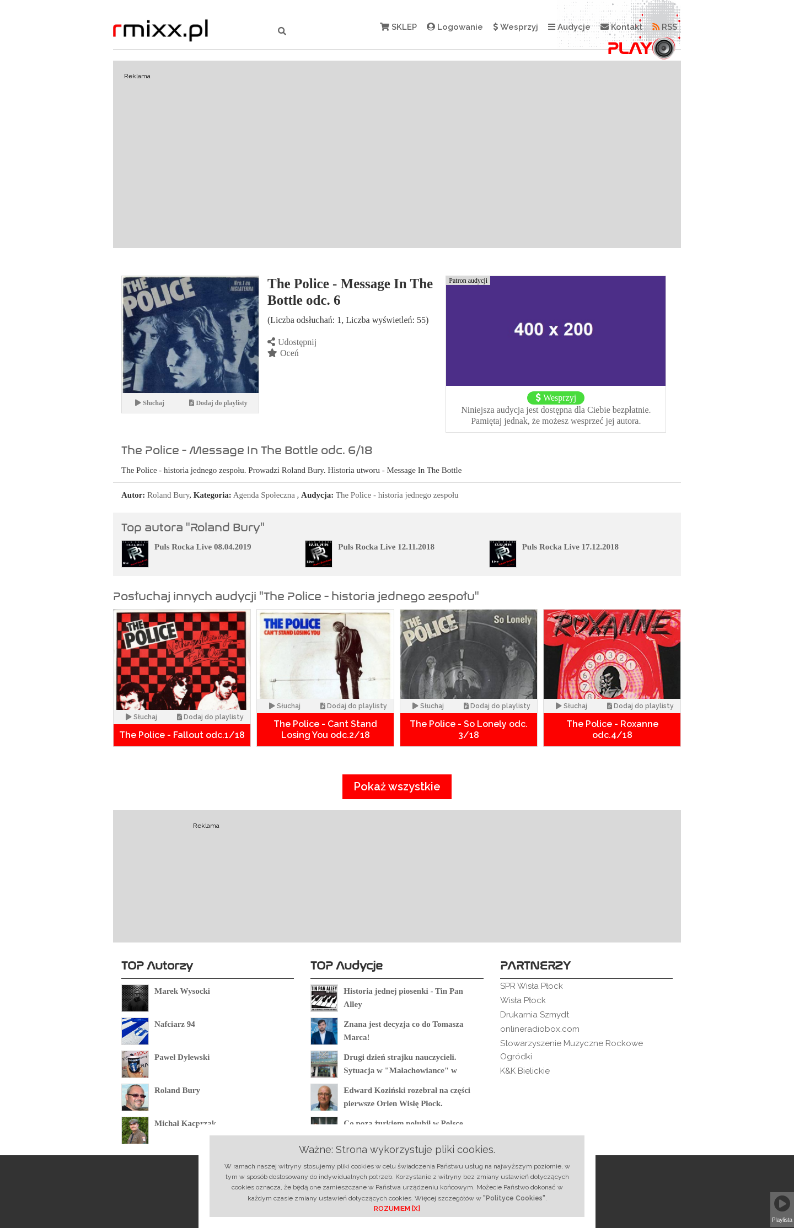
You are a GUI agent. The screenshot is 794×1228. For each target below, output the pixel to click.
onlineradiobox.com (540, 1029)
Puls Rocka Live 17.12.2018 (570, 546)
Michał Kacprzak (185, 1123)
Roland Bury (168, 495)
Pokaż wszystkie (397, 786)
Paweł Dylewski (182, 1057)
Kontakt (621, 27)
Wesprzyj (515, 27)
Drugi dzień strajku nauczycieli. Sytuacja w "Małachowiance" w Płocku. (400, 1070)
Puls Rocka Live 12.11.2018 (386, 546)
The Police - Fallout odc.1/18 (182, 735)
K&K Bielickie (525, 1071)
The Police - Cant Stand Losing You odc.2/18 (325, 729)
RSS (664, 27)
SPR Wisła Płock (531, 986)
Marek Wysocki (182, 991)
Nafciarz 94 (174, 1024)
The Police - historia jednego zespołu (397, 495)
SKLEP (398, 27)
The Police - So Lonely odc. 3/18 (469, 729)
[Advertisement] (397, 154)
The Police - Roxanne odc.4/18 (612, 729)
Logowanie (455, 27)
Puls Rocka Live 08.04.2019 (202, 546)
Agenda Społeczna (264, 495)
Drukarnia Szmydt (534, 1015)
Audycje (569, 27)
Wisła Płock (523, 1000)
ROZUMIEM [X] (397, 1209)
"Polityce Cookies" (514, 1198)
